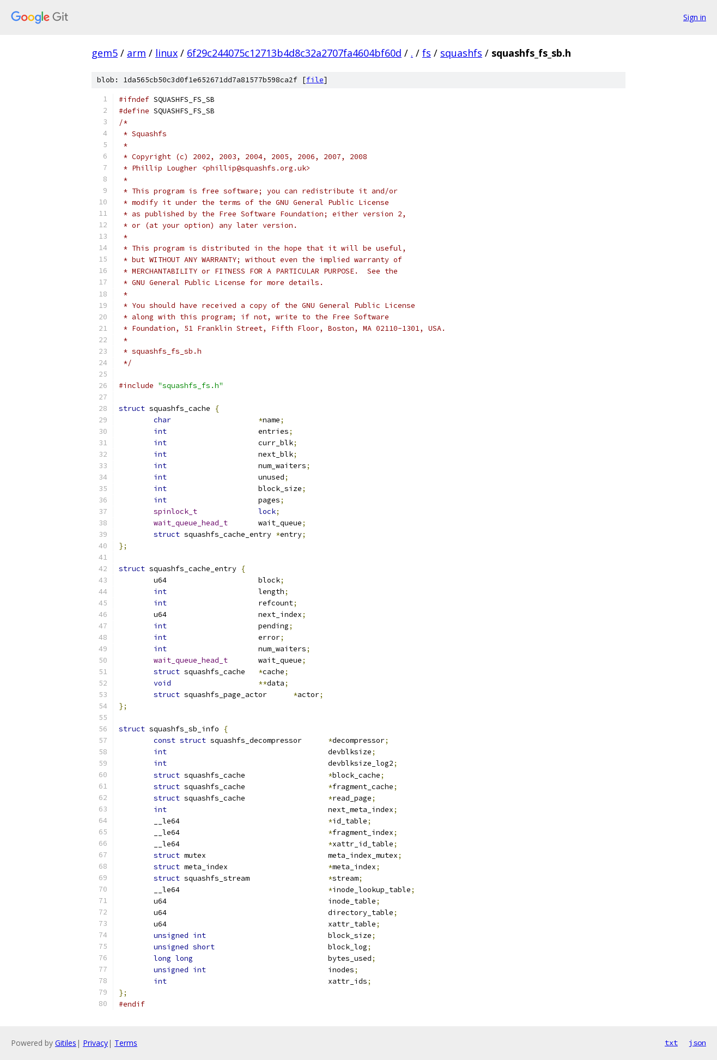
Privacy (95, 1043)
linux (166, 52)
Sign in (694, 17)
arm (136, 52)
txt (671, 1042)
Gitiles (65, 1043)
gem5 (105, 52)
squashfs (461, 52)
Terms (125, 1043)
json (697, 1042)
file (315, 79)
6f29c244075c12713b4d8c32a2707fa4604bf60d (294, 52)
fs (426, 52)
